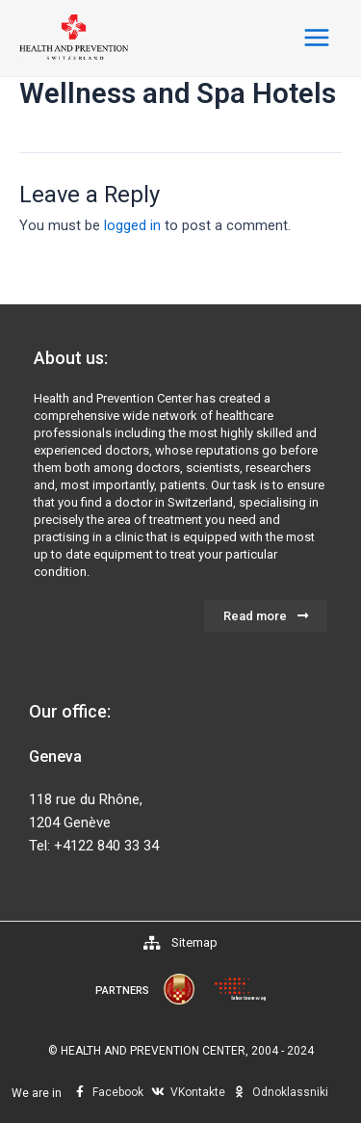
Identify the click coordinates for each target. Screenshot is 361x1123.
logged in (132, 225)
